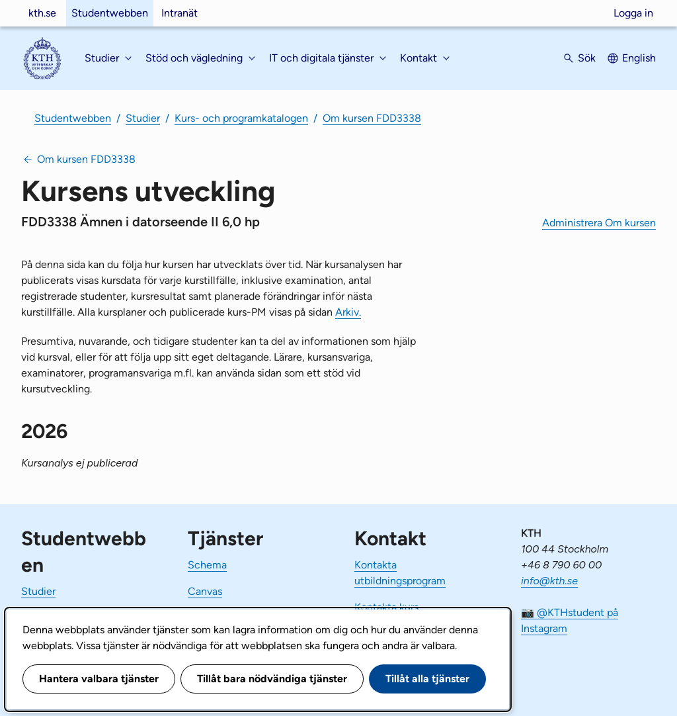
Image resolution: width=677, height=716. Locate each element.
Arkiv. (348, 312)
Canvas (205, 591)
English (639, 58)
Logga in (633, 13)
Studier (143, 118)
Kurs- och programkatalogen (241, 118)
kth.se (42, 13)
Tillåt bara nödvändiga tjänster (272, 678)
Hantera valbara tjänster (99, 678)
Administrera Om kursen (599, 222)
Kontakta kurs (386, 607)
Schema (207, 565)
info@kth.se (549, 580)
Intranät (179, 13)
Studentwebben (109, 13)
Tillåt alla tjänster (427, 678)
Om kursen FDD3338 (372, 118)
